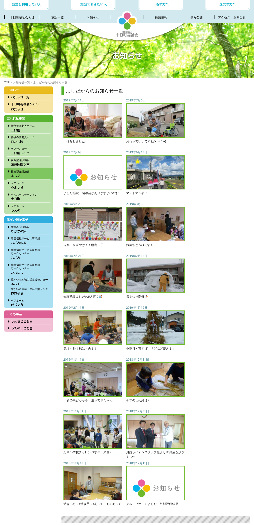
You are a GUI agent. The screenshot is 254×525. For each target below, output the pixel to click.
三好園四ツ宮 (30, 161)
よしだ (30, 173)
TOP (7, 82)
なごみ (30, 253)
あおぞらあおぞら (30, 286)
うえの (30, 207)
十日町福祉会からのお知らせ (25, 107)
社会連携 (121, 501)
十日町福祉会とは (22, 17)
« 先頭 (122, 425)
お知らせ (93, 17)
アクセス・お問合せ (232, 17)
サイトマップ (209, 501)
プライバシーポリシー (181, 501)
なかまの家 (30, 228)
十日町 (30, 196)
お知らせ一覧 (21, 82)
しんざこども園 (21, 321)
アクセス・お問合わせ (147, 501)
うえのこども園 (21, 328)
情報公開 (196, 17)
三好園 (30, 127)
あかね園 (30, 138)
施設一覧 (57, 17)
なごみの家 (30, 240)
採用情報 (161, 17)
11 (184, 425)
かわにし (30, 268)
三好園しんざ (30, 150)
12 (191, 425)
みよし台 (30, 184)
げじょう (30, 302)
